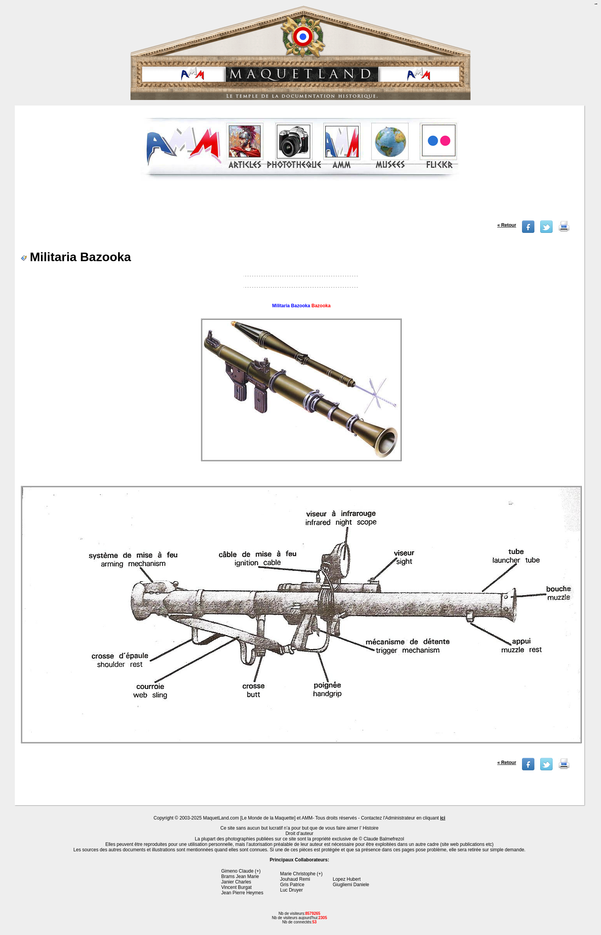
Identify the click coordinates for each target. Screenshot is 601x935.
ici (442, 818)
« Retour (506, 225)
